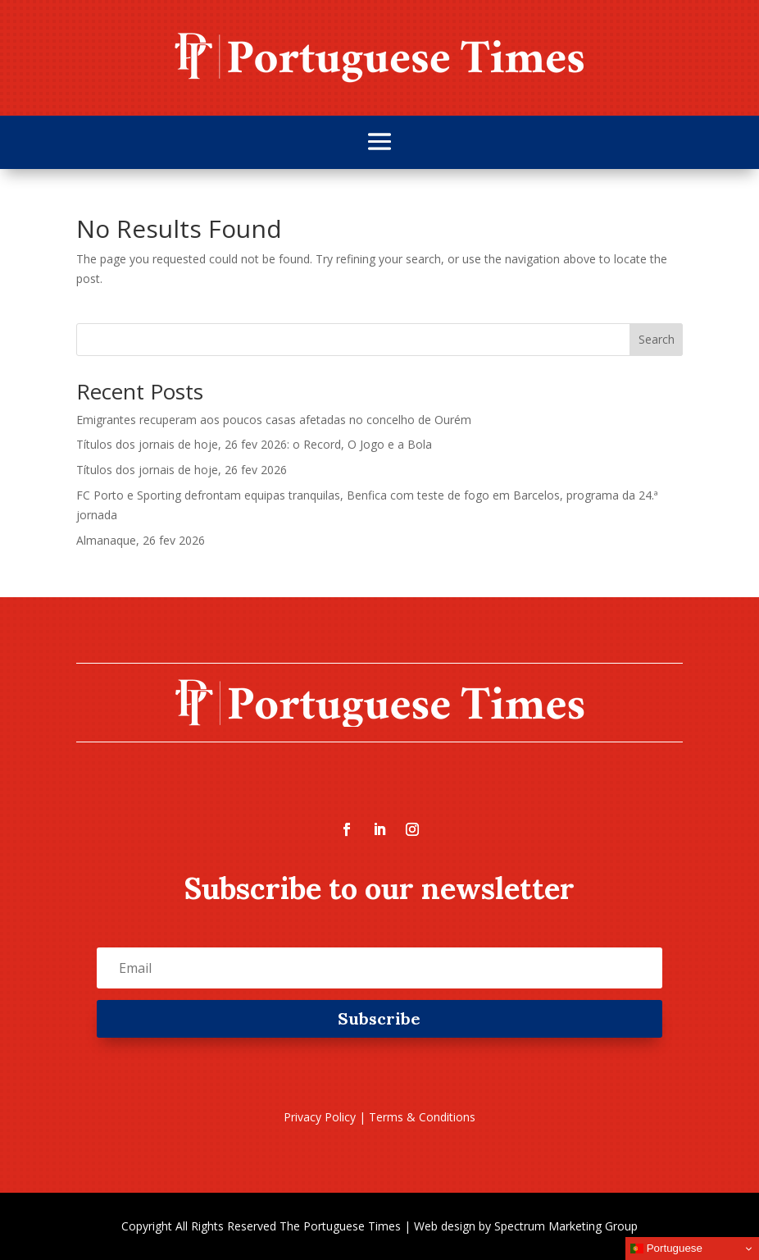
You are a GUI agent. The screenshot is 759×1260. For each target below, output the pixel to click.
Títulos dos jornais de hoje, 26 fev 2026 (181, 469)
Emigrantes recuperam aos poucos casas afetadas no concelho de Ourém (273, 419)
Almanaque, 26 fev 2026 (140, 540)
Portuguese (666, 1248)
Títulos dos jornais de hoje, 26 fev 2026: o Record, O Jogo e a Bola (254, 444)
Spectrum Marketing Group (566, 1226)
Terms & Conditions (422, 1117)
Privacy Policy (320, 1117)
